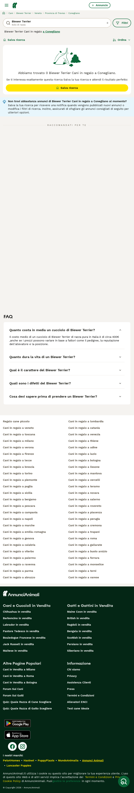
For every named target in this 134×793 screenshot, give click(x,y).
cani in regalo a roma (82, 538)
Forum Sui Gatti (13, 695)
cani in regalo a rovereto (84, 506)
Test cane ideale (78, 708)
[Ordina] (121, 40)
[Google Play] (17, 723)
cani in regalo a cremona (85, 525)
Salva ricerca (14, 40)
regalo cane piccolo (16, 421)
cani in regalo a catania (84, 428)
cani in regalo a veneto (18, 428)
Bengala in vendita (79, 631)
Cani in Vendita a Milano (19, 669)
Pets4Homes (11, 760)
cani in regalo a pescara (19, 506)
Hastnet (29, 760)
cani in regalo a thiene (83, 441)
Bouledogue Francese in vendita (24, 637)
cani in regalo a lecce (17, 460)
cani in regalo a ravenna (19, 564)
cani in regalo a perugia (84, 519)
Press (71, 689)
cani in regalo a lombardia (86, 421)
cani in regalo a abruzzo (19, 577)
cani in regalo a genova (18, 538)
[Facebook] (12, 746)
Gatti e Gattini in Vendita (90, 605)
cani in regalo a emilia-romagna (24, 532)
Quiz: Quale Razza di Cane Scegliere (27, 702)
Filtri (122, 23)
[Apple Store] (17, 735)
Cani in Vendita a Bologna (20, 682)
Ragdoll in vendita (79, 624)
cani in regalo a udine (82, 447)
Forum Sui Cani (13, 689)
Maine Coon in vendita (82, 611)
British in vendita (78, 618)
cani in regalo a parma (18, 571)
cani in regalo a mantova (85, 473)
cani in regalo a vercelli (84, 480)
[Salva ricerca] (124, 781)
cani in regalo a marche (19, 525)
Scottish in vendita (79, 637)
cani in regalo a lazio (82, 454)
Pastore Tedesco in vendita (21, 631)
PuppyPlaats (46, 760)
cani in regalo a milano (18, 441)
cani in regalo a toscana (19, 434)
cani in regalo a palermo (19, 558)
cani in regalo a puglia (18, 486)
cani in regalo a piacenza (85, 512)
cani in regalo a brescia (18, 467)
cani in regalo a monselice (86, 564)
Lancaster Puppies (19, 765)
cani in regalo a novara (83, 493)
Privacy (72, 676)
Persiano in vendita (80, 644)
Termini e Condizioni (80, 695)
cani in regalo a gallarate (85, 545)
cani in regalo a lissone (84, 467)
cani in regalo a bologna (84, 460)
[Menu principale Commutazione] (6, 5)
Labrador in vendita (16, 624)
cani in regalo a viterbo (18, 551)
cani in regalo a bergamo (19, 499)
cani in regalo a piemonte (20, 480)
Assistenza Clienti (79, 682)
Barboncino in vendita (17, 618)
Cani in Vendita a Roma (18, 676)
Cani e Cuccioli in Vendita (26, 605)
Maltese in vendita (15, 650)
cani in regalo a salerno (84, 499)
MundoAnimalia (68, 760)
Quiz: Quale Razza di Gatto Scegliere (27, 708)
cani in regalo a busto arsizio (87, 551)
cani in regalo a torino (17, 473)
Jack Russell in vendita (18, 644)
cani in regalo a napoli (18, 519)
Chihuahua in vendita (17, 611)
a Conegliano (51, 31)
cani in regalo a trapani (84, 532)
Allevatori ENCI (77, 702)
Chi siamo (73, 669)
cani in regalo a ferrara (83, 558)
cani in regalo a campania (20, 512)
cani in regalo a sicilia (17, 493)
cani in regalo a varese (83, 577)
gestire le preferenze (67, 781)
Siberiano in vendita (80, 650)
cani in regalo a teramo (84, 486)
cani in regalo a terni (82, 571)
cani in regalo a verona (18, 447)
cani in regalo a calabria (19, 545)
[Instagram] (22, 746)
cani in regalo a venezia (84, 434)
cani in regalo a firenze (18, 454)
